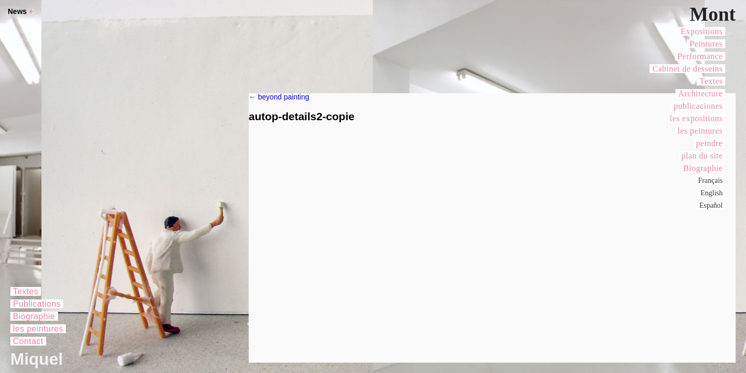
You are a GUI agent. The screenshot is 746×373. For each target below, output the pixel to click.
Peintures (706, 43)
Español (711, 205)
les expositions (696, 118)
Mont (713, 14)
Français (710, 180)
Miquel (36, 359)
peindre (709, 143)
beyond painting (279, 97)
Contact (28, 341)
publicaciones (698, 106)
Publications (37, 303)
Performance (700, 56)
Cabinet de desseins (687, 68)
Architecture (700, 93)
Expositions (702, 31)
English (711, 193)
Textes (711, 81)
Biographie (703, 168)
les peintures (700, 130)
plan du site (702, 155)
